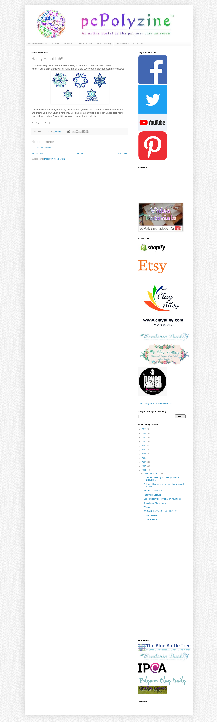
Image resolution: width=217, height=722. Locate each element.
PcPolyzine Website (37, 43)
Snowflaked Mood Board (154, 503)
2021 (144, 437)
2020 (144, 441)
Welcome (147, 507)
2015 (144, 458)
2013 (144, 466)
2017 (144, 450)
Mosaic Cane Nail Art (153, 490)
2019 (144, 445)
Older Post (122, 154)
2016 (144, 454)
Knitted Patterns (150, 515)
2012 (144, 470)
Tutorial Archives (85, 43)
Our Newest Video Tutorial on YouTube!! (162, 499)
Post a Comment (43, 147)
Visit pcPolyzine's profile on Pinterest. (155, 403)
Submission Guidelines (62, 43)
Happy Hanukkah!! (152, 495)
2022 (144, 433)
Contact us (138, 43)
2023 (144, 429)
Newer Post (37, 154)
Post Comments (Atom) (55, 159)
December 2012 (152, 474)
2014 (144, 462)
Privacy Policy (122, 43)
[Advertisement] (162, 581)
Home (80, 154)
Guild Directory (104, 43)
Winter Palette (150, 519)
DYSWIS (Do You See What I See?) (160, 511)
